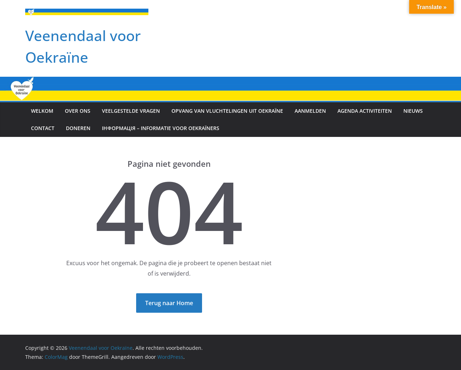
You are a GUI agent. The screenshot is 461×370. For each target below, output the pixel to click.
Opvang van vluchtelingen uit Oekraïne (227, 110)
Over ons (77, 110)
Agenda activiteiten (364, 110)
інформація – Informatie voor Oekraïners (160, 128)
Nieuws (413, 110)
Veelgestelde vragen (131, 110)
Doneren (78, 128)
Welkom (42, 110)
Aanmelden (310, 110)
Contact (42, 128)
